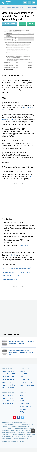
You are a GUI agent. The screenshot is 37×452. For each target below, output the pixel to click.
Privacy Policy (24, 403)
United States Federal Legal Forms (12, 276)
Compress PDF (25, 379)
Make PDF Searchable (27, 385)
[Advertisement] (18, 198)
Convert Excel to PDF (8, 374)
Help (21, 398)
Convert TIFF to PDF (8, 382)
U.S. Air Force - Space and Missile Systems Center (16, 268)
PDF (22, 24)
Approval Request (25, 272)
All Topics (23, 412)
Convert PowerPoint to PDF (10, 385)
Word (31, 24)
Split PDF (23, 371)
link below (13, 255)
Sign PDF (23, 376)
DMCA (22, 401)
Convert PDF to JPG (8, 395)
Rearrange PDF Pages (27, 382)
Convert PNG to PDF (8, 376)
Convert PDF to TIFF (8, 403)
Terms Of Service (25, 406)
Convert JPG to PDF (8, 388)
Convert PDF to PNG (8, 398)
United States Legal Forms (10, 279)
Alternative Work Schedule (10, 272)
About (22, 395)
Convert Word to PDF (8, 371)
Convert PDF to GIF (8, 401)
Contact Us (23, 409)
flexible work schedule (9, 119)
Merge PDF (23, 374)
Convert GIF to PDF (8, 379)
